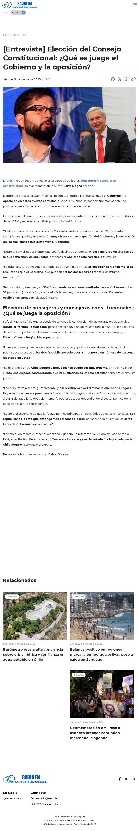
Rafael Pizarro (71, 221)
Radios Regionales (61, 216)
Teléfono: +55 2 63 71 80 (44, 804)
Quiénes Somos (12, 798)
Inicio (6, 35)
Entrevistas (19, 35)
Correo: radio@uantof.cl (44, 798)
